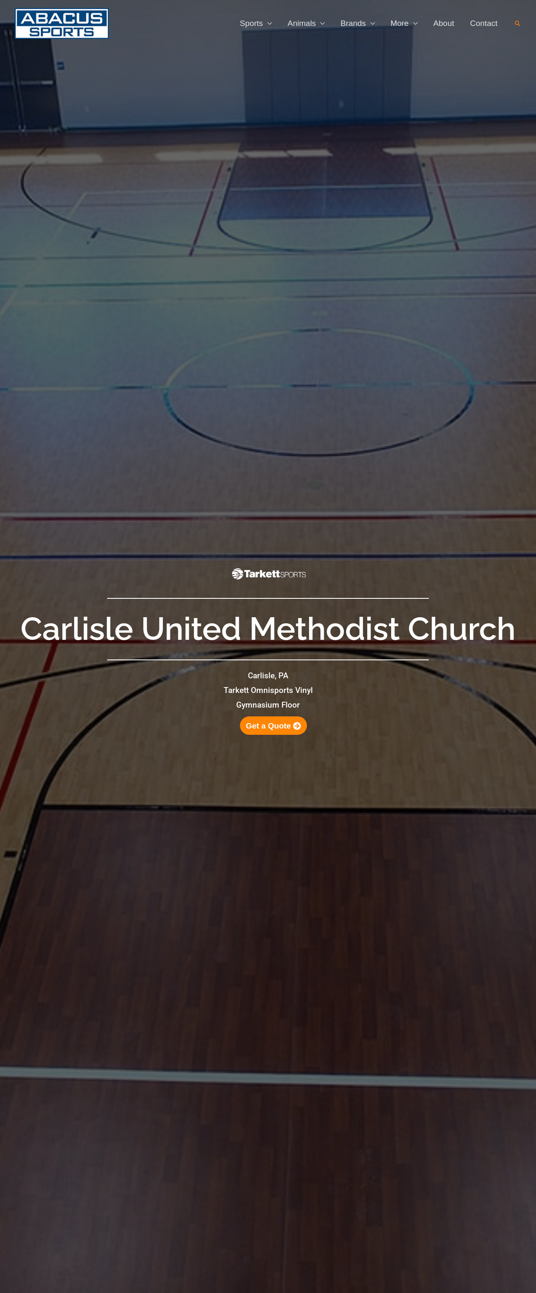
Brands (353, 23)
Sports (251, 23)
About (443, 23)
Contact (483, 23)
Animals (302, 23)
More (400, 23)
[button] (517, 23)
